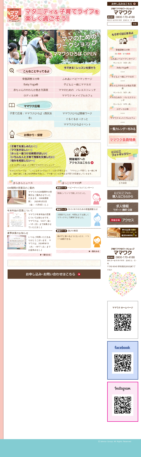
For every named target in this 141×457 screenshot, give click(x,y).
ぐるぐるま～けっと (77, 119)
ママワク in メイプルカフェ (77, 95)
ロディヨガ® (31, 95)
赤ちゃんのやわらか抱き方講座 (30, 90)
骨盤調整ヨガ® (30, 78)
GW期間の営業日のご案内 (20, 187)
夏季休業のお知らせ (17, 232)
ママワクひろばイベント (77, 124)
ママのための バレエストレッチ (77, 90)
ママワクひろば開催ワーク (77, 113)
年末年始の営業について (20, 210)
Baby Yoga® (31, 84)
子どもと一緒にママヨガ (77, 84)
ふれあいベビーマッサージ (77, 78)
